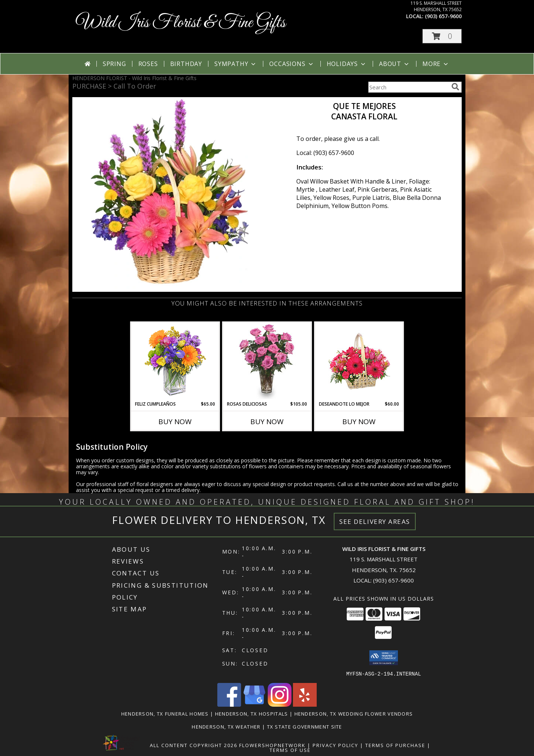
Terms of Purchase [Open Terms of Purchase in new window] (395, 745)
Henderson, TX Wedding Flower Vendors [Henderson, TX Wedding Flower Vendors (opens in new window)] (353, 713)
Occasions (291, 64)
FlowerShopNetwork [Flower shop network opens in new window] (272, 745)
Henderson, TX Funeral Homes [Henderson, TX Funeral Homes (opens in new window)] (165, 713)
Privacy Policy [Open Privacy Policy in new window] (335, 745)
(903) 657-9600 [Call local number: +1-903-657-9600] (443, 16)
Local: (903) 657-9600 (325, 153)
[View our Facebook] (229, 704)
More (435, 64)
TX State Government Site (304, 726)
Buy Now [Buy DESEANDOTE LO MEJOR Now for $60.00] (359, 421)
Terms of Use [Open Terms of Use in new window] (290, 749)
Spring (114, 64)
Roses (148, 64)
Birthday (186, 64)
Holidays (347, 64)
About (394, 64)
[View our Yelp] (305, 704)
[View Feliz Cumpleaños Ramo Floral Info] (175, 361)
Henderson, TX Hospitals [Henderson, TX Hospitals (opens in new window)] (251, 713)
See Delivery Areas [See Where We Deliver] (374, 521)
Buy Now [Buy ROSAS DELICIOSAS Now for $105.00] (267, 421)
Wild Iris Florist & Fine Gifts (181, 22)
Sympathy (235, 64)
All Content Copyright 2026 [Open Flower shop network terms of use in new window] (193, 745)
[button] (442, 36)
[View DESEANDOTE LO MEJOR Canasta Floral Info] (359, 361)
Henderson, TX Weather (226, 726)
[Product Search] (408, 87)
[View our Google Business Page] (254, 704)
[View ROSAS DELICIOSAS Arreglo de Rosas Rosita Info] (267, 361)
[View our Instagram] (279, 704)
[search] (455, 87)
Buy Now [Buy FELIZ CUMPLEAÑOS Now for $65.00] (175, 421)
